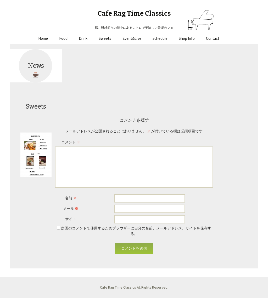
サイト (70, 219)
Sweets (105, 38)
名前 (71, 198)
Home (43, 38)
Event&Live (131, 38)
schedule (160, 38)
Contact (212, 38)
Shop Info (187, 38)
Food (63, 38)
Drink (83, 38)
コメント (70, 142)
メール (71, 208)
